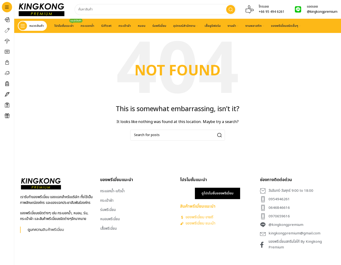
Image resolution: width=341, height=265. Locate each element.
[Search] (155, 9)
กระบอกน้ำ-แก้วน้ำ (112, 191)
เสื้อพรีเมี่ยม (108, 228)
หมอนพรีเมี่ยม (110, 219)
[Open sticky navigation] (32, 26)
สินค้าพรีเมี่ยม (53, 230)
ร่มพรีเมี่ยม (108, 210)
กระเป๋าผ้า (106, 200)
